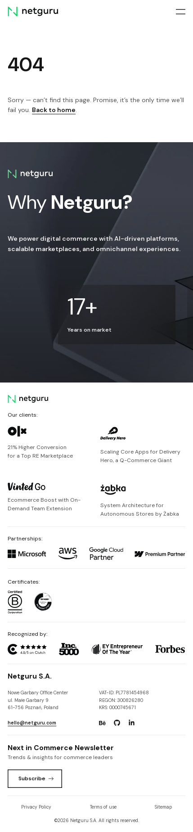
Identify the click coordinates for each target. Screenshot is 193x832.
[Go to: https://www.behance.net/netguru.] (102, 723)
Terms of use (103, 807)
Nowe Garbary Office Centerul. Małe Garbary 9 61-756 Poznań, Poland (38, 700)
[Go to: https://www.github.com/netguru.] (117, 723)
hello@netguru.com (32, 723)
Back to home (54, 110)
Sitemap (163, 807)
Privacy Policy (36, 807)
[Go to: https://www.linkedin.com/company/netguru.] (131, 723)
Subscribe (36, 778)
